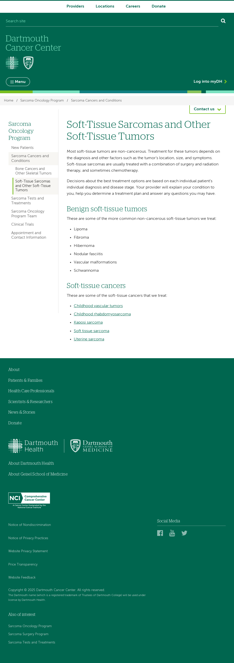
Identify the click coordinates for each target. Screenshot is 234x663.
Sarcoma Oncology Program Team (27, 214)
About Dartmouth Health (31, 463)
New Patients (22, 148)
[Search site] (112, 22)
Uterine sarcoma (89, 339)
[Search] (223, 22)
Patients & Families (25, 380)
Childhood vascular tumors (98, 306)
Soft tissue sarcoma (91, 331)
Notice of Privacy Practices (28, 538)
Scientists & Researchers (30, 402)
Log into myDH (208, 82)
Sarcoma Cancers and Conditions (96, 100)
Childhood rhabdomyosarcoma (102, 314)
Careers (133, 7)
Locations (105, 7)
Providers (75, 7)
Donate (159, 7)
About (14, 370)
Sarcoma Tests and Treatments (27, 201)
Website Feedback (22, 577)
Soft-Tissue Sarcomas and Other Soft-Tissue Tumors (33, 186)
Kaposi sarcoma (88, 323)
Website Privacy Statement (28, 551)
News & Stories (21, 412)
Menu (20, 82)
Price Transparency (22, 564)
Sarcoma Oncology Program (42, 100)
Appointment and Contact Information (28, 235)
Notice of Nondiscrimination (29, 525)
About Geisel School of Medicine (38, 474)
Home (8, 100)
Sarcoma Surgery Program (28, 634)
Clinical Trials (22, 224)
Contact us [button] (204, 109)
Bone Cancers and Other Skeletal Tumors (33, 171)
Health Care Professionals (31, 391)
